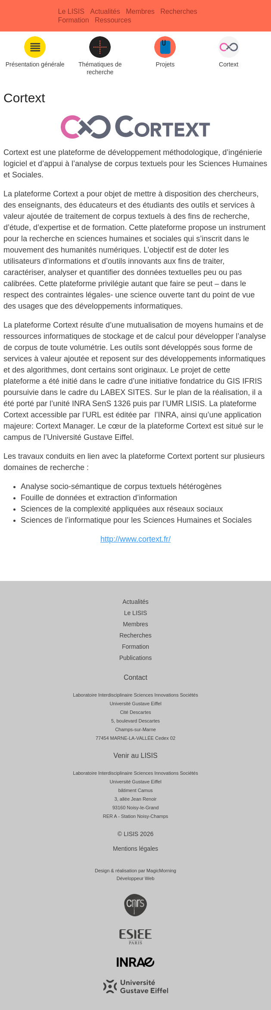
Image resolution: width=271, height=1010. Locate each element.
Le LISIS (71, 11)
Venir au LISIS (135, 755)
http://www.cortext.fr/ (135, 539)
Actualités (105, 11)
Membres (140, 11)
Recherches (178, 11)
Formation (73, 20)
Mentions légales (135, 848)
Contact (135, 677)
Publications (135, 657)
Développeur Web (136, 878)
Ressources (113, 20)
